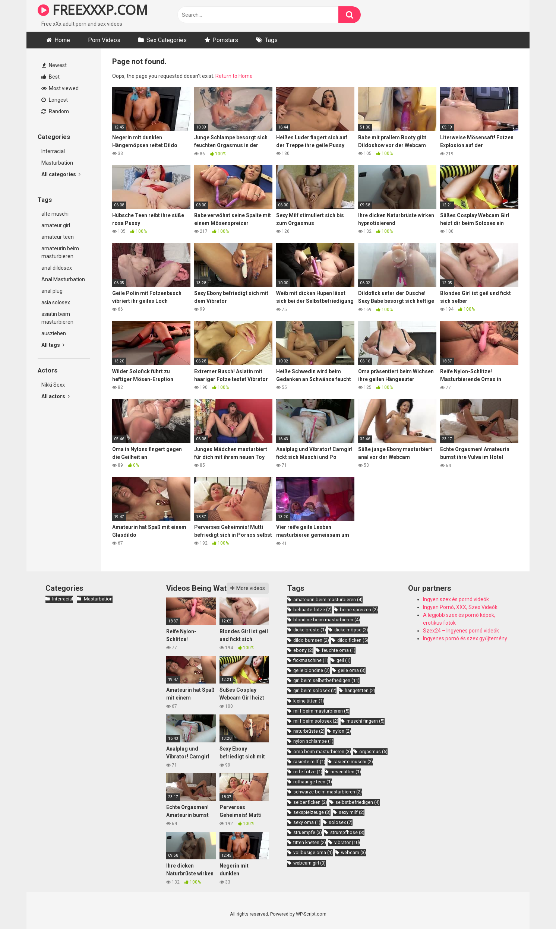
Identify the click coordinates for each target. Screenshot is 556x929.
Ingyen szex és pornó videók (456, 599)
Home (62, 40)
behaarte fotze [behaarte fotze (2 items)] (312, 609)
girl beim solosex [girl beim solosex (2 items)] (315, 690)
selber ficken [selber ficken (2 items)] (310, 802)
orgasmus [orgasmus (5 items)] (373, 751)
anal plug (52, 291)
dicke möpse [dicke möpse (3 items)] (351, 629)
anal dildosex (56, 268)
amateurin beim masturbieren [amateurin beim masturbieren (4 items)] (328, 599)
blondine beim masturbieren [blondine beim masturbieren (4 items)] (326, 619)
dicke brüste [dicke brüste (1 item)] (309, 629)
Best (50, 77)
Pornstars (225, 40)
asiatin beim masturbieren (57, 318)
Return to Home (234, 76)
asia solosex (55, 302)
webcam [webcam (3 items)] (353, 852)
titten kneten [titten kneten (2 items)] (309, 842)
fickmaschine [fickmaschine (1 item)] (310, 660)
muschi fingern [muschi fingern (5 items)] (366, 721)
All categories (60, 174)
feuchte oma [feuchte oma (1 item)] (339, 650)
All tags (52, 345)
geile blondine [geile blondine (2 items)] (311, 670)
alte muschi (55, 214)
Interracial (53, 151)
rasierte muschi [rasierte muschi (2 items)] (353, 761)
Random (55, 111)
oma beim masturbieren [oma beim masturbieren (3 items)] (322, 751)
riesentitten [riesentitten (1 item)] (346, 771)
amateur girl (55, 225)
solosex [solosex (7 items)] (341, 822)
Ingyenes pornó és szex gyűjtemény (465, 638)
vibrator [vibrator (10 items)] (347, 842)
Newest (54, 65)
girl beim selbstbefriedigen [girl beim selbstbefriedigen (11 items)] (326, 680)
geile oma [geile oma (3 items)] (352, 670)
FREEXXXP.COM (93, 10)
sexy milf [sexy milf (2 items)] (351, 812)
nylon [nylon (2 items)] (342, 731)
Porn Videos (104, 40)
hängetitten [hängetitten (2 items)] (360, 690)
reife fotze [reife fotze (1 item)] (307, 771)
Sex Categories (166, 40)
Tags (271, 40)
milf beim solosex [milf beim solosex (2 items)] (315, 721)
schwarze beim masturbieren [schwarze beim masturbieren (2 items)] (327, 792)
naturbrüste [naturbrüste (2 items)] (309, 731)
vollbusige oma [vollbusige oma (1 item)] (313, 852)
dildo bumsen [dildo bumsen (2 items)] (311, 640)
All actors (55, 396)
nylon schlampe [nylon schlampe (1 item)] (313, 741)
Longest (54, 100)
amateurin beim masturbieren (60, 252)
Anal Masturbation (63, 279)
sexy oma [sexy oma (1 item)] (306, 822)
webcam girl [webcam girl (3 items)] (309, 863)
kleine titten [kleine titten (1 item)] (308, 701)
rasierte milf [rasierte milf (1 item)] (309, 761)
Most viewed (60, 88)
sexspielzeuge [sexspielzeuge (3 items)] (312, 812)
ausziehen (53, 333)
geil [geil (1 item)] (344, 660)
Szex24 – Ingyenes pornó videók (461, 631)
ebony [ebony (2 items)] (303, 650)
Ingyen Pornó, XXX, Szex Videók (460, 607)
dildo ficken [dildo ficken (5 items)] (352, 640)
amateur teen (57, 237)
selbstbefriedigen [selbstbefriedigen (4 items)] (357, 802)
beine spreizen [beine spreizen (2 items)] (359, 609)
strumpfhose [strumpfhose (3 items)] (347, 832)
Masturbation (57, 163)
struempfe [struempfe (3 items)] (307, 832)
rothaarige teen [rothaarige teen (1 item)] (312, 781)
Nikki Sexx (53, 385)
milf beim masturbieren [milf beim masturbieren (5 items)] (321, 711)
